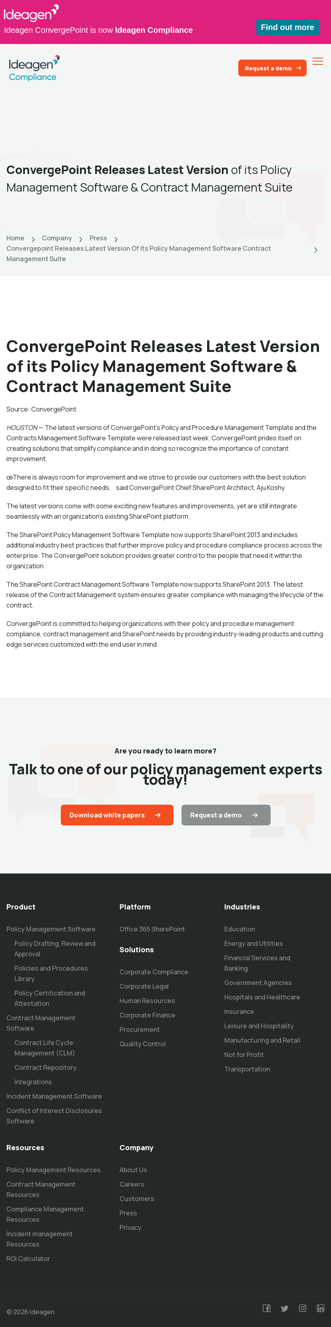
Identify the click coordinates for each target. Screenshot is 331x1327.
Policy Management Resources (53, 1169)
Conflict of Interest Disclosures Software (54, 1115)
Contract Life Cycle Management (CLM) (44, 1047)
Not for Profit (244, 1054)
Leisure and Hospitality (259, 1025)
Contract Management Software (41, 1023)
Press (98, 238)
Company (57, 238)
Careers (132, 1184)
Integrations (33, 1081)
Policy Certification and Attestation (49, 998)
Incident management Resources (39, 1239)
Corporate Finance (147, 1015)
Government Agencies (258, 982)
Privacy (131, 1227)
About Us (133, 1169)
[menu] (318, 61)
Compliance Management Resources (45, 1214)
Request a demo (268, 68)
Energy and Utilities (253, 943)
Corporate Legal (144, 986)
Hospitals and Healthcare (262, 997)
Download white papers (107, 815)
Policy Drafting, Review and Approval (55, 948)
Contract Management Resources (41, 1189)
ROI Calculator (28, 1258)
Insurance (239, 1011)
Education (239, 929)
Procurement (140, 1029)
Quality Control (143, 1043)
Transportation (247, 1069)
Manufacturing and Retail (262, 1040)
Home (15, 238)
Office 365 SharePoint (152, 929)
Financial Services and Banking (257, 963)
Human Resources (147, 1000)
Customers (137, 1198)
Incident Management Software (54, 1096)
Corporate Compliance (154, 971)
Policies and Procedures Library (51, 973)
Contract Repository (45, 1067)
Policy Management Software (51, 929)
